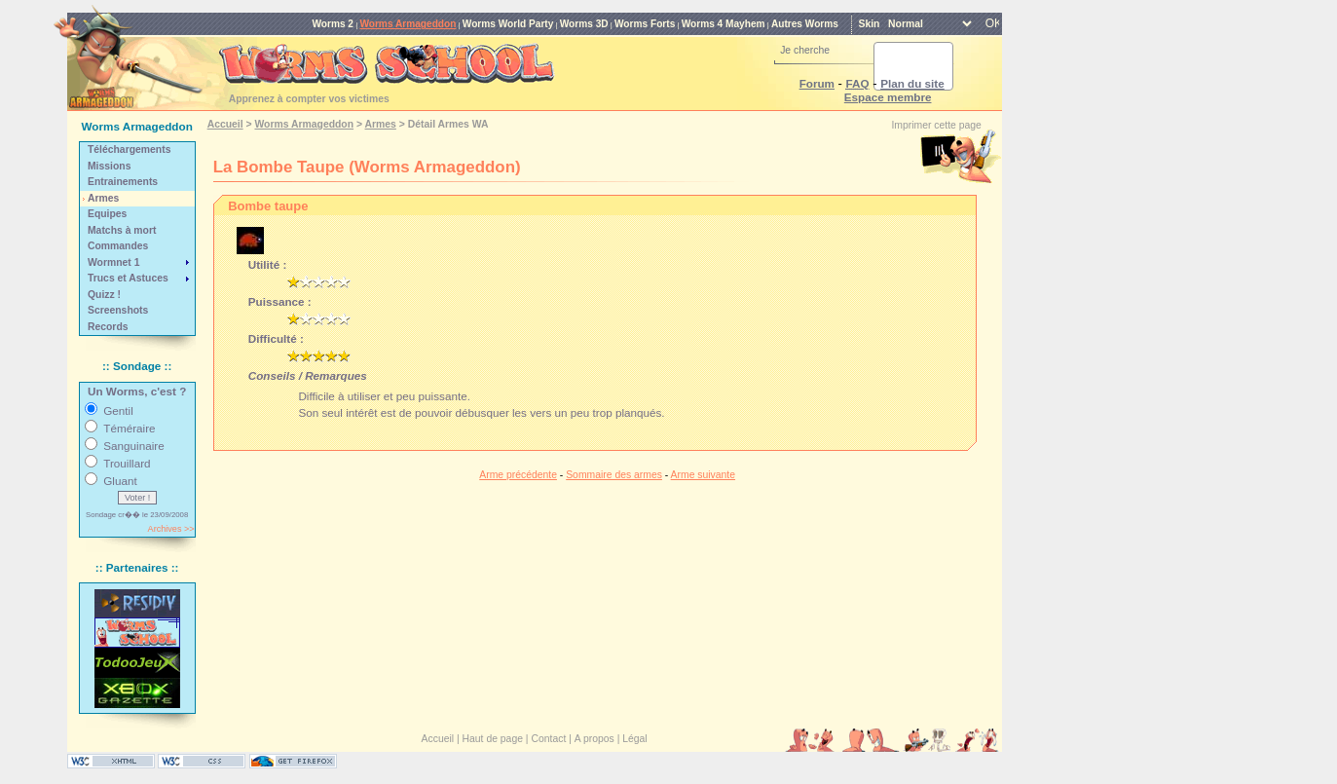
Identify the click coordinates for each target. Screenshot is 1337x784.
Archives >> (171, 529)
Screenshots (118, 310)
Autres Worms (804, 24)
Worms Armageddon (407, 24)
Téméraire (129, 428)
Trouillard (126, 463)
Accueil (225, 124)
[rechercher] (890, 66)
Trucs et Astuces (128, 278)
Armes (103, 198)
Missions (109, 166)
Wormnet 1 (114, 262)
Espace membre (888, 97)
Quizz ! (104, 294)
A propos (594, 738)
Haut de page (493, 738)
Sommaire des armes (614, 474)
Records (108, 326)
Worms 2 (332, 24)
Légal (634, 738)
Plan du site (912, 83)
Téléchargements (129, 149)
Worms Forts (644, 24)
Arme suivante (703, 474)
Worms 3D (584, 24)
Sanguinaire (133, 445)
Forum (817, 83)
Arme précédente (518, 474)
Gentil (118, 410)
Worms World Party (508, 24)
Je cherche (805, 50)
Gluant (119, 480)
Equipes (107, 213)
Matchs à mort (122, 230)
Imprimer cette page (936, 125)
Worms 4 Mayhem (723, 24)
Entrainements (123, 181)
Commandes (118, 246)
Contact (548, 738)
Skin (868, 24)
